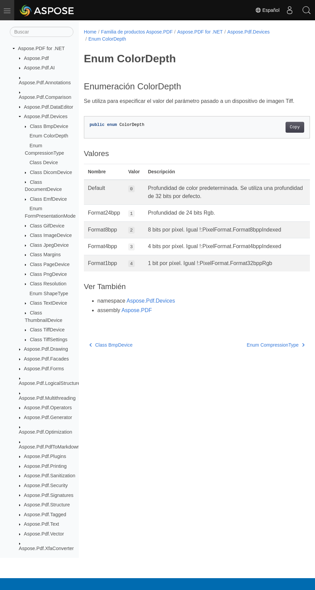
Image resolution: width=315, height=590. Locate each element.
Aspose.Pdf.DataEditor (48, 107)
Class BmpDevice (49, 126)
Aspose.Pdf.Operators (48, 407)
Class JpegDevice (49, 245)
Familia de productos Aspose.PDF (137, 32)
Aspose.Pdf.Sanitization (49, 475)
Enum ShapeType (48, 293)
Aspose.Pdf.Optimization (45, 432)
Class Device (43, 162)
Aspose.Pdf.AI (39, 67)
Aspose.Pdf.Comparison (45, 97)
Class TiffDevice (47, 329)
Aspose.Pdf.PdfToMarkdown (49, 447)
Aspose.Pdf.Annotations (45, 82)
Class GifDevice (47, 225)
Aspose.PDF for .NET (41, 48)
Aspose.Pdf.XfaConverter (46, 548)
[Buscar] (41, 32)
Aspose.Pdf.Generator (48, 417)
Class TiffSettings (48, 339)
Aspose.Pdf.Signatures (48, 495)
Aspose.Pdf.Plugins (45, 456)
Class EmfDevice (48, 199)
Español (267, 10)
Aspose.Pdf (36, 58)
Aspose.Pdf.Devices (46, 116)
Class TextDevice (48, 303)
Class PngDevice (48, 274)
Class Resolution (48, 283)
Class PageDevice (50, 264)
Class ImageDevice (51, 235)
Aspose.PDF (136, 318)
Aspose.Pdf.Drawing (46, 349)
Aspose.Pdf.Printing (45, 466)
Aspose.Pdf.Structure (47, 504)
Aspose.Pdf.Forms (44, 368)
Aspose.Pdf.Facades (46, 359)
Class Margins (45, 254)
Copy (279, 135)
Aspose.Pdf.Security (46, 485)
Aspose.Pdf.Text (41, 524)
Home (90, 32)
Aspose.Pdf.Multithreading (47, 398)
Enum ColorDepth (48, 135)
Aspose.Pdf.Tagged (45, 514)
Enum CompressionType (260, 353)
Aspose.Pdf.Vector (44, 534)
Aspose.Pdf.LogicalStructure (50, 383)
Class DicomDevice (51, 172)
